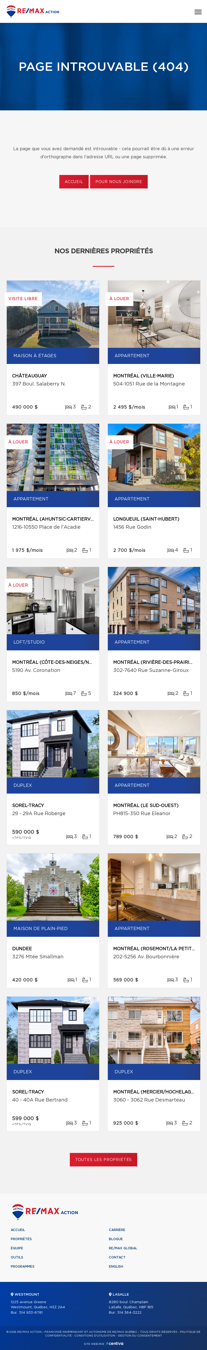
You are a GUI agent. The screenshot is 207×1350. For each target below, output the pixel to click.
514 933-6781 (31, 1312)
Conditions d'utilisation (94, 1335)
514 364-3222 (129, 1312)
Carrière (117, 1230)
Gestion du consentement (140, 1335)
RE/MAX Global (123, 1248)
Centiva (114, 1343)
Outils (17, 1257)
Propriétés (21, 1239)
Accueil (74, 182)
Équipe (17, 1248)
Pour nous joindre (118, 182)
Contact (117, 1257)
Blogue (116, 1239)
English (116, 1266)
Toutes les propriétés (103, 1160)
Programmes (22, 1266)
